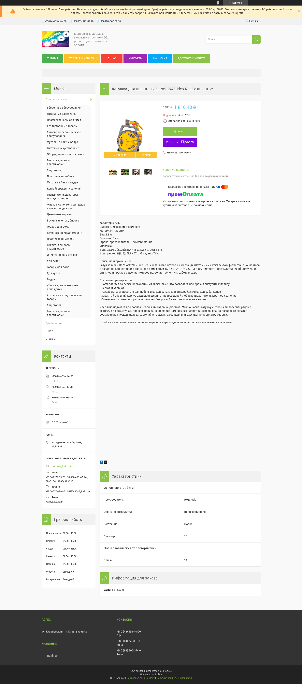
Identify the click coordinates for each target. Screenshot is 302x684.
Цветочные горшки (59, 214)
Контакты (135, 58)
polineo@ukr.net (62, 466)
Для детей (53, 261)
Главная (52, 58)
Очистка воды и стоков (62, 255)
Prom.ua (167, 671)
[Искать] (256, 39)
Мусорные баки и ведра (62, 142)
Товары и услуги (81, 58)
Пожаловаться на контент (140, 678)
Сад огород (54, 170)
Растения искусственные (63, 148)
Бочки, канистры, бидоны (63, 220)
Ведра (51, 279)
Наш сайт (160, 58)
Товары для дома (58, 226)
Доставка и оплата (191, 58)
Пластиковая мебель (60, 176)
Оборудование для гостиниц (65, 154)
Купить (182, 131)
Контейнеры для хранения (64, 188)
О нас (112, 58)
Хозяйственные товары (62, 126)
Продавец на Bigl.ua (151, 674)
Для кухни (53, 273)
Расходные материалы (61, 114)
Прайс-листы (54, 323)
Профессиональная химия (64, 120)
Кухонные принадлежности (64, 233)
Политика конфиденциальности (174, 678)
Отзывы (51, 338)
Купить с (182, 142)
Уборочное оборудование (64, 107)
